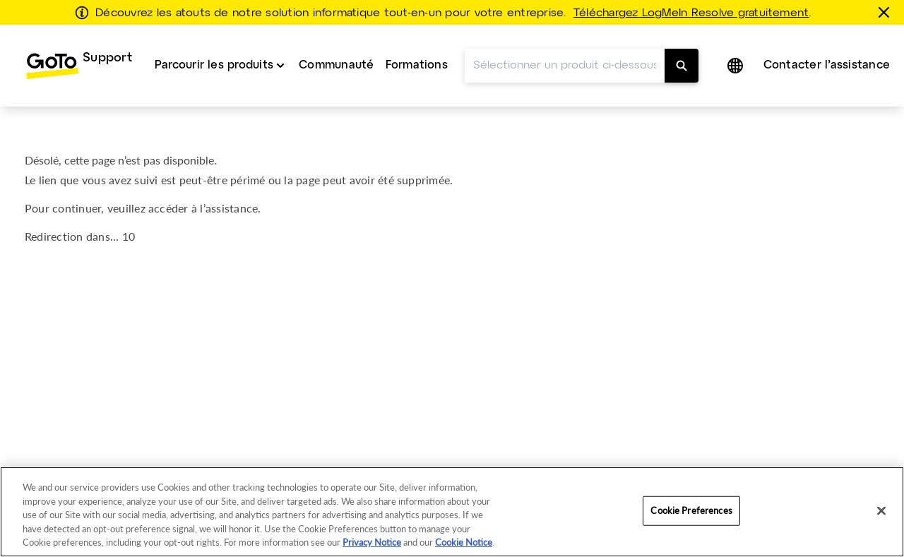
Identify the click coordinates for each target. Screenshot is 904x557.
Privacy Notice (372, 542)
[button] (737, 65)
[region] (452, 512)
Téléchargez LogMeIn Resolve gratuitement (691, 13)
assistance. (233, 208)
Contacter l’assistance (826, 65)
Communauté (336, 65)
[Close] (881, 511)
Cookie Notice (463, 542)
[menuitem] (78, 65)
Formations (417, 65)
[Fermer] (886, 12)
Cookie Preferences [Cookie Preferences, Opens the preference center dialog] (691, 510)
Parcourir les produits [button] (214, 65)
